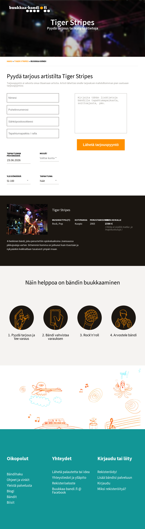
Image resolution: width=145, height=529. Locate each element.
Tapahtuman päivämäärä (14, 154)
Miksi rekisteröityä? (111, 489)
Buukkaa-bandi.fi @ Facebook (66, 491)
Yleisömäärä (14, 176)
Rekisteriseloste (63, 483)
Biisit (10, 502)
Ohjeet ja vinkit (18, 479)
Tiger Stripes (21, 61)
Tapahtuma (46, 176)
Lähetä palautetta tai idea (71, 472)
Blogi (10, 491)
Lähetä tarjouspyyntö (101, 151)
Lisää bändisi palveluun (114, 477)
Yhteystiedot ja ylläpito (69, 477)
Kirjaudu (103, 483)
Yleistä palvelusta (19, 485)
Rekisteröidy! (107, 472)
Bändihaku (15, 474)
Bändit (12, 496)
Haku (9, 61)
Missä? (43, 153)
